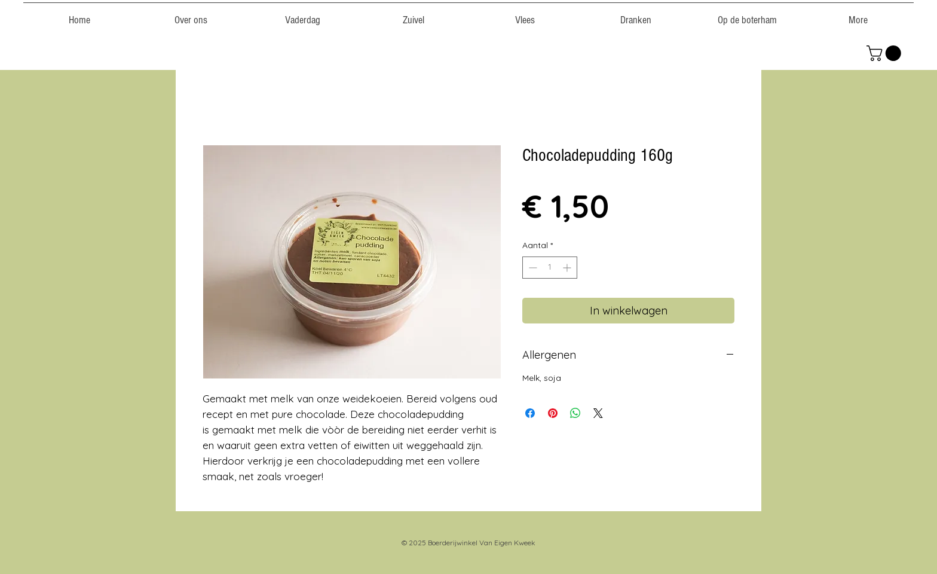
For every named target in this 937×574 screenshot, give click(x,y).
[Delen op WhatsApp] (575, 413)
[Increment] (568, 267)
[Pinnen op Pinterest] (553, 413)
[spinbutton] (550, 267)
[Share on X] (598, 413)
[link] (885, 53)
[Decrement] (531, 267)
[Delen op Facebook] (530, 413)
